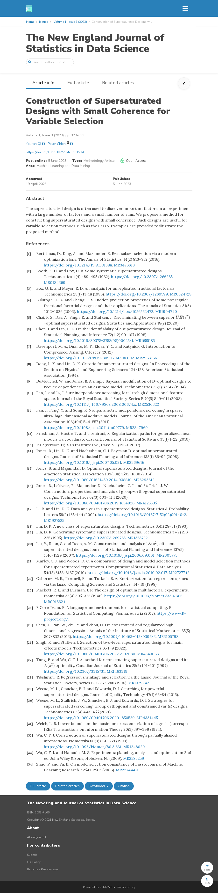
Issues (43, 22)
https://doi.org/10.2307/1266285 (142, 276)
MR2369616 (133, 462)
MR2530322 (148, 404)
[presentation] (183, 317)
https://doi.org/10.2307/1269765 (95, 537)
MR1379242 (138, 682)
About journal (36, 837)
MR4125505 (146, 503)
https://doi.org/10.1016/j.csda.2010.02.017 (127, 572)
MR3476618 (124, 265)
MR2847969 (137, 427)
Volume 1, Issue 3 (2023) (70, 22)
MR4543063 (148, 653)
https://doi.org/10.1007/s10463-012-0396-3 (114, 636)
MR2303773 (166, 555)
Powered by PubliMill (97, 887)
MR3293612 (144, 479)
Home (30, 22)
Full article (78, 83)
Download (97, 786)
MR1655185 (145, 340)
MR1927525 (54, 520)
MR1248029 (134, 746)
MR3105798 (168, 636)
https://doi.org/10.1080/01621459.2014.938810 (88, 479)
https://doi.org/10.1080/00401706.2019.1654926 (89, 503)
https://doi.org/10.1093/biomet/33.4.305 (143, 595)
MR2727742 (179, 572)
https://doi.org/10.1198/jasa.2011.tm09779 (84, 427)
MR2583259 (133, 758)
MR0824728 (180, 294)
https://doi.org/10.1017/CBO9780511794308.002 (89, 357)
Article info (43, 83)
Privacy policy (126, 887)
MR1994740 (166, 311)
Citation (124, 786)
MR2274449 (127, 770)
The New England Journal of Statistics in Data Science (95, 43)
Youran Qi (33, 143)
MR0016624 (54, 601)
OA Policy (34, 862)
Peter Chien (57, 143)
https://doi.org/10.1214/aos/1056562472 (115, 311)
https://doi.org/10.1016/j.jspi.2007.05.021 (82, 462)
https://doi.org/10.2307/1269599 (137, 294)
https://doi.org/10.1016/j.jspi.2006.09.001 (115, 555)
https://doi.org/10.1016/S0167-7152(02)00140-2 (142, 514)
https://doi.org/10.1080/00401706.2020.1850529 (89, 717)
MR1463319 (117, 671)
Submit (32, 855)
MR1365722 (137, 537)
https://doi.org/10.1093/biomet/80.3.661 (82, 746)
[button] (207, 868)
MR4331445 (147, 717)
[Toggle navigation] (185, 8)
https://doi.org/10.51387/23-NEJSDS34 (55, 152)
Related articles (118, 83)
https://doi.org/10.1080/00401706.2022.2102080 (89, 653)
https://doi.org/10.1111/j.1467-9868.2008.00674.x (90, 404)
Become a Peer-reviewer (43, 869)
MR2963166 (146, 357)
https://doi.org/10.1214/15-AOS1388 (78, 265)
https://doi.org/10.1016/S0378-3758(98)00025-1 (88, 340)
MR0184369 (54, 282)
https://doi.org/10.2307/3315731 (74, 671)
